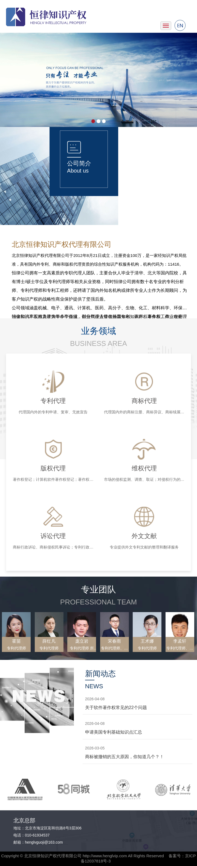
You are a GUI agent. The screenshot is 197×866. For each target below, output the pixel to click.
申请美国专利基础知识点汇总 (113, 732)
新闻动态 (100, 673)
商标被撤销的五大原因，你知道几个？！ (124, 756)
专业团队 (98, 589)
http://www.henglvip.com (105, 855)
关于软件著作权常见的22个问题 (116, 707)
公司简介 (79, 163)
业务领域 (98, 331)
